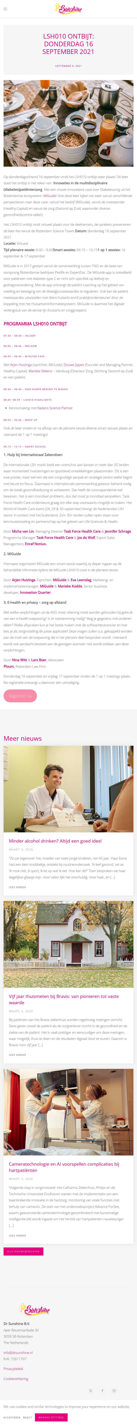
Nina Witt (19, 660)
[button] (5, 9)
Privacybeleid (12, 1368)
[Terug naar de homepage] (68, 9)
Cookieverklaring (14, 1378)
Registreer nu (20, 695)
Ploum (9, 666)
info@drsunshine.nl (16, 1352)
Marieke (34, 371)
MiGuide (49, 195)
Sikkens (46, 371)
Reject (27, 1417)
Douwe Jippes (74, 364)
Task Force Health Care (82, 531)
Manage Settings (51, 1417)
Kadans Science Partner (55, 408)
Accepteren (12, 1417)
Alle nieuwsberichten (23, 1251)
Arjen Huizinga (21, 364)
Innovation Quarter (35, 592)
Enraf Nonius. (36, 544)
